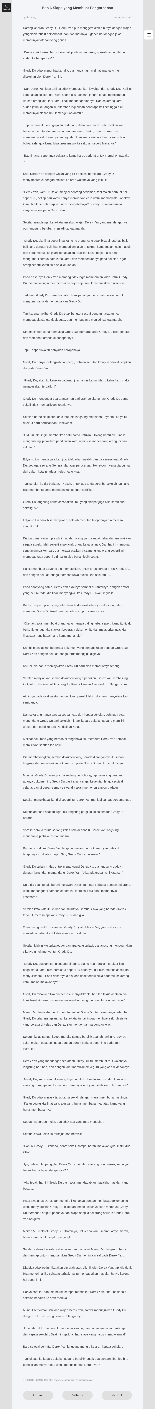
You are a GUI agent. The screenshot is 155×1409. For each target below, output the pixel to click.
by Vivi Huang (29, 17)
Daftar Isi (77, 1395)
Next (116, 1395)
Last (38, 1395)
